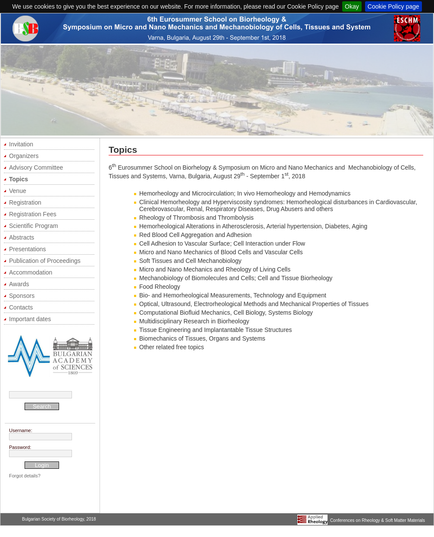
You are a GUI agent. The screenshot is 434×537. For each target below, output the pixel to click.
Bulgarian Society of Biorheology (53, 519)
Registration (25, 202)
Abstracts (21, 237)
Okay (352, 6)
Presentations (27, 249)
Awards (19, 284)
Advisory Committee (36, 167)
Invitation (21, 144)
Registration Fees (32, 214)
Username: (20, 430)
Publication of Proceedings (45, 260)
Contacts (21, 307)
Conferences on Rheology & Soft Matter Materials (377, 520)
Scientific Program (33, 225)
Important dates (30, 319)
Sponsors (21, 295)
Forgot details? (25, 475)
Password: (20, 447)
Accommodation (30, 272)
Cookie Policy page (393, 6)
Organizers (23, 155)
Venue (17, 190)
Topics (18, 179)
